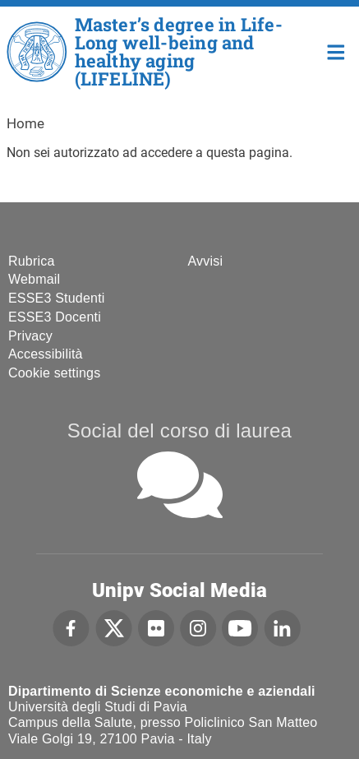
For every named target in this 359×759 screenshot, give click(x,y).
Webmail (34, 279)
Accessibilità (45, 354)
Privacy (30, 336)
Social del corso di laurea (179, 430)
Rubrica (31, 261)
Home (336, 50)
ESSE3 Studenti (56, 298)
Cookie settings (54, 373)
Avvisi (205, 261)
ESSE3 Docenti (54, 317)
